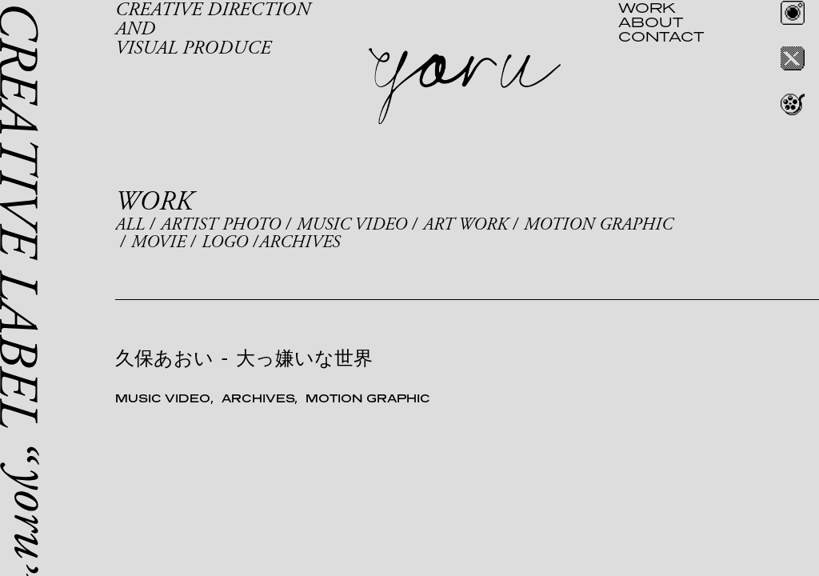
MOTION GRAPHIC (598, 225)
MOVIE (158, 242)
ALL (130, 225)
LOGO (225, 242)
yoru (465, 86)
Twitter (793, 58)
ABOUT (650, 21)
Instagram (793, 13)
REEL (793, 104)
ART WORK (465, 225)
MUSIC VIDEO (352, 225)
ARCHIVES (299, 242)
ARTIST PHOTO (221, 225)
